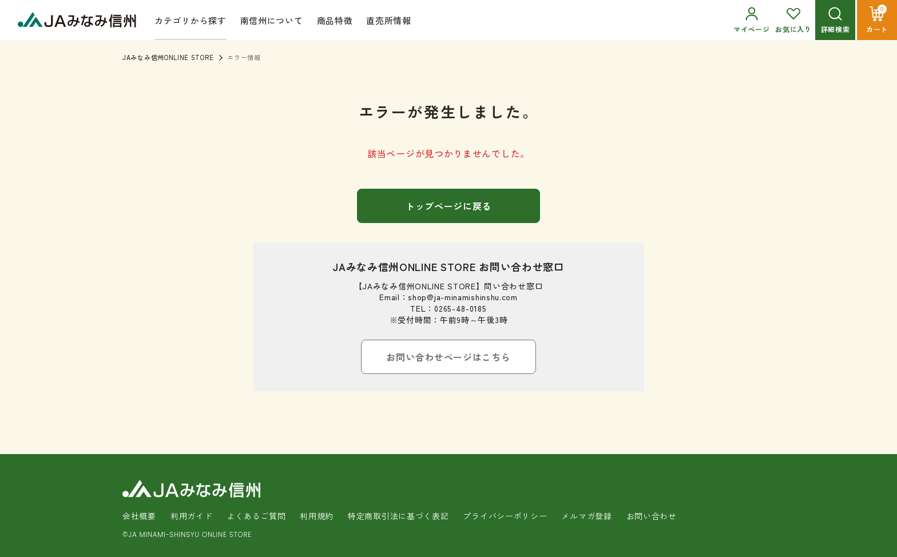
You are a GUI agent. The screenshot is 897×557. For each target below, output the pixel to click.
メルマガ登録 (586, 516)
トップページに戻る (448, 206)
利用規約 (317, 516)
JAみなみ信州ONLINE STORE (167, 57)
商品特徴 (335, 20)
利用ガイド (191, 516)
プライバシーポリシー (505, 516)
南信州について (271, 20)
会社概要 (139, 516)
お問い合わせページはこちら (448, 357)
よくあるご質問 (256, 516)
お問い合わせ (651, 516)
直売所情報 (388, 20)
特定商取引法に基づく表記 (398, 516)
